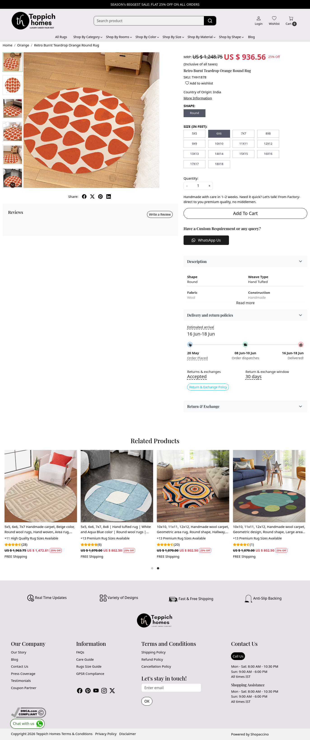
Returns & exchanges (204, 372)
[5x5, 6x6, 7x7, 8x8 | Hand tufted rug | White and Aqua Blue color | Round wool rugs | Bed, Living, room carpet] (117, 486)
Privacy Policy (106, 733)
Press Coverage (23, 673)
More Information (198, 98)
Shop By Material (201, 37)
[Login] (258, 20)
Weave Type (258, 276)
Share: (73, 196)
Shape (192, 276)
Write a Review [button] (160, 214)
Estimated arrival (200, 327)
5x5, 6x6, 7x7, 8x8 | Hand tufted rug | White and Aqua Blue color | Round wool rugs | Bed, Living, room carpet (116, 529)
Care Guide (85, 659)
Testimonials (21, 680)
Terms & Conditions (77, 733)
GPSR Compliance (90, 673)
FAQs (80, 652)
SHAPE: (189, 105)
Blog (251, 37)
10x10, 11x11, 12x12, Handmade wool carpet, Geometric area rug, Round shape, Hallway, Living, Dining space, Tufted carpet (193, 529)
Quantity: (191, 178)
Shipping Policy (153, 652)
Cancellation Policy (156, 666)
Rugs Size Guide (88, 666)
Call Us (238, 656)
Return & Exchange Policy (208, 387)
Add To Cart (245, 213)
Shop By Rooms (118, 37)
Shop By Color (147, 37)
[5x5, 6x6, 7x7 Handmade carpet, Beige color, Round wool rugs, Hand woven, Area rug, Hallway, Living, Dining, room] (41, 486)
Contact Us (19, 666)
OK (146, 701)
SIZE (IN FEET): (195, 126)
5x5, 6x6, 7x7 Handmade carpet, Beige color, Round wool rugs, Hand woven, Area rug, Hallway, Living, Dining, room (40, 529)
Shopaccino (260, 734)
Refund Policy (152, 659)
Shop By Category (87, 37)
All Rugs (61, 37)
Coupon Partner (23, 687)
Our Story (18, 652)
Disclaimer (127, 733)
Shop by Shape (231, 37)
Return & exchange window (267, 372)
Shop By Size (173, 37)
